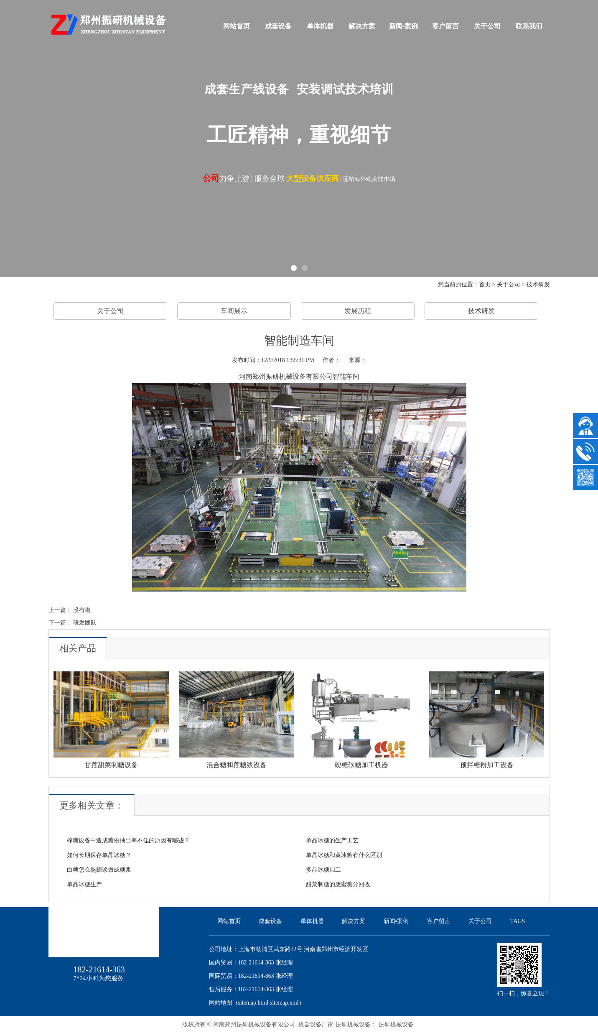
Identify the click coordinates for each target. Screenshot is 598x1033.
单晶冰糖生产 (84, 884)
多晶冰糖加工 (323, 870)
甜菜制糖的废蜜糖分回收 (338, 884)
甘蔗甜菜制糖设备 (111, 764)
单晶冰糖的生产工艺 (332, 840)
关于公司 (487, 26)
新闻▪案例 (403, 26)
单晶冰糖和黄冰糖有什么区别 (344, 855)
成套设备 (278, 26)
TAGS (517, 921)
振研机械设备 (396, 1024)
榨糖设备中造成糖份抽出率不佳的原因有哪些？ (128, 840)
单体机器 (320, 26)
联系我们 (529, 26)
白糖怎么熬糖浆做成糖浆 (99, 870)
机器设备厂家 (315, 1024)
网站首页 (236, 26)
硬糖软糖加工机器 (361, 764)
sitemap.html (253, 1003)
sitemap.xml (284, 1003)
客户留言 (445, 26)
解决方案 (362, 26)
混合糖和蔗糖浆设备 (236, 764)
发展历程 (357, 310)
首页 (485, 284)
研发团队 (85, 623)
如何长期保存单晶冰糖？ (99, 855)
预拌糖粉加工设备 (487, 764)
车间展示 (234, 310)
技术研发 (538, 284)
